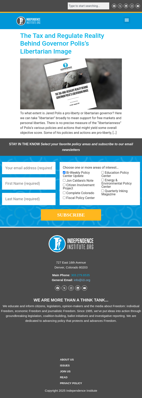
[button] (126, 20)
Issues (65, 365)
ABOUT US (67, 359)
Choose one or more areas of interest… (91, 167)
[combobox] (88, 5)
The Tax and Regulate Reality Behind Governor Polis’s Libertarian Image (62, 43)
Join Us (65, 371)
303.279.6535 (80, 275)
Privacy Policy (71, 383)
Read (64, 377)
